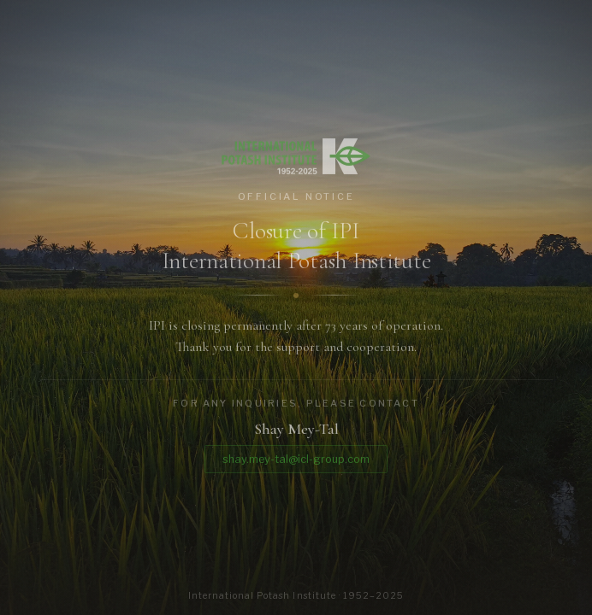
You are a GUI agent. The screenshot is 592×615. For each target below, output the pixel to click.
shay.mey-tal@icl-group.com (296, 461)
